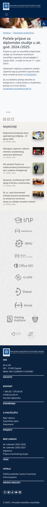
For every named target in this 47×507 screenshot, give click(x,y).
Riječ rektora (9, 418)
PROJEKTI (7, 430)
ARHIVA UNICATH (11, 482)
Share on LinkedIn (12, 119)
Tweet (4, 119)
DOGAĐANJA (9, 403)
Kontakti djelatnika (12, 398)
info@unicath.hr (10, 394)
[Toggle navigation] (6, 14)
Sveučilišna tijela (10, 421)
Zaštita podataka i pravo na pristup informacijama (19, 476)
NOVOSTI (7, 377)
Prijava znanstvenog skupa (15, 454)
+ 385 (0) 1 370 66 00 (12, 391)
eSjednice (7, 450)
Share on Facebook (8, 119)
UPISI (5, 459)
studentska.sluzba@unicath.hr (17, 88)
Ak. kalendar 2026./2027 (14, 447)
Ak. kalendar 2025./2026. (14, 444)
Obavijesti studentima (23, 32)
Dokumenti (8, 424)
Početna (7, 32)
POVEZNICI (31, 74)
